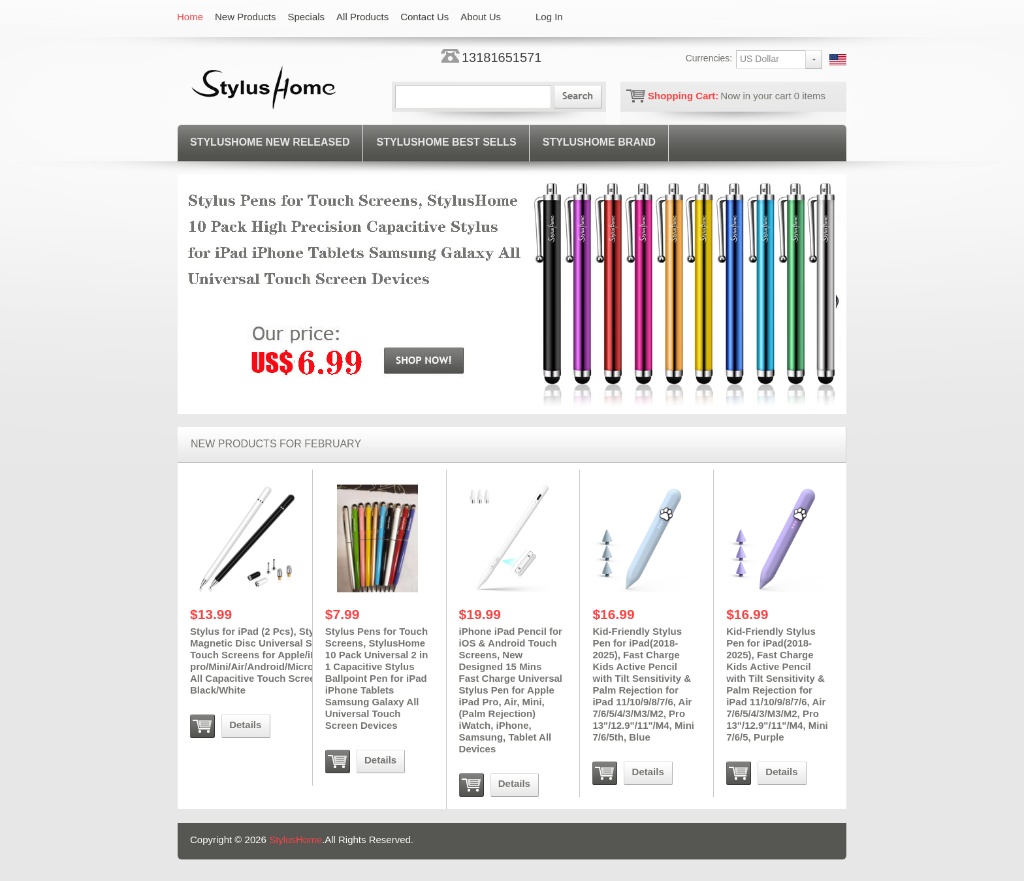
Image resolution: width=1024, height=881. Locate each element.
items (809, 95)
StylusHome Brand (599, 142)
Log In (549, 16)
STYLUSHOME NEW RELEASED (269, 142)
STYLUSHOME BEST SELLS (446, 142)
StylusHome (295, 839)
